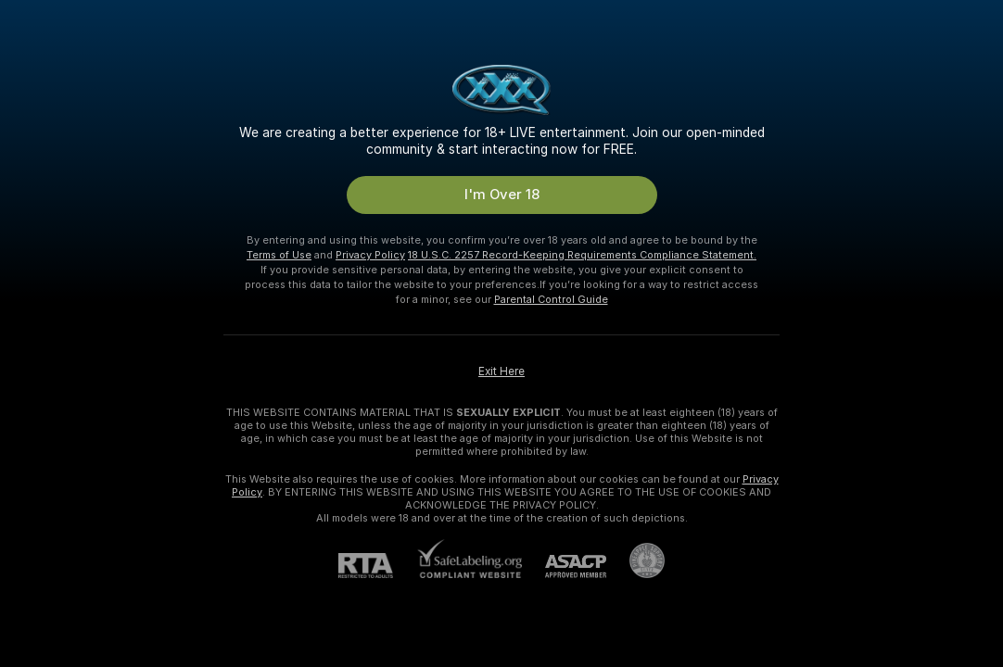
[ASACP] (564, 566)
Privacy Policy (370, 254)
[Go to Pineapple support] (635, 560)
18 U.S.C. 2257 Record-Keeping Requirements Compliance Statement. (582, 254)
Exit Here (501, 371)
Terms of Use (279, 254)
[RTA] (377, 565)
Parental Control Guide (551, 299)
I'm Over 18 (502, 194)
